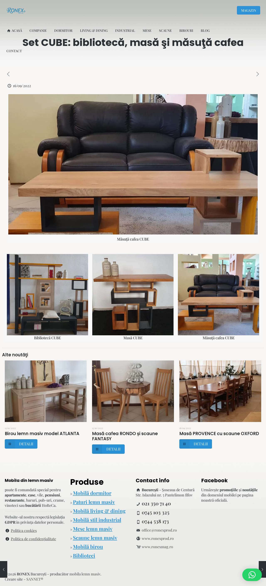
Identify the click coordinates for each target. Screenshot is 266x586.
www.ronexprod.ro (158, 538)
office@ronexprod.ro (159, 530)
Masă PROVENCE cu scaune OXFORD (219, 434)
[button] (252, 575)
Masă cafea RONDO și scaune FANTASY (125, 436)
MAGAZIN (248, 10)
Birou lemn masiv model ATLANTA (42, 434)
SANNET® (34, 579)
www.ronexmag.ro (157, 546)
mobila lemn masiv (84, 573)
